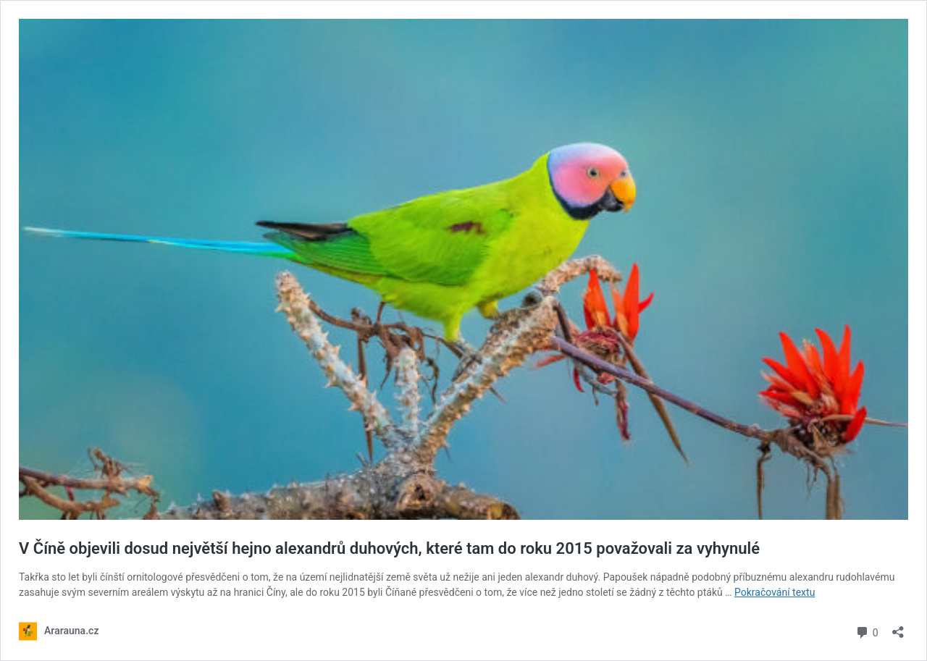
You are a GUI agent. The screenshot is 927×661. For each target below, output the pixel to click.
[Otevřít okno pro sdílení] (898, 627)
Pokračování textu (774, 592)
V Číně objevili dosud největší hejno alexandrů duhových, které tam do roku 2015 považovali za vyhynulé (389, 548)
